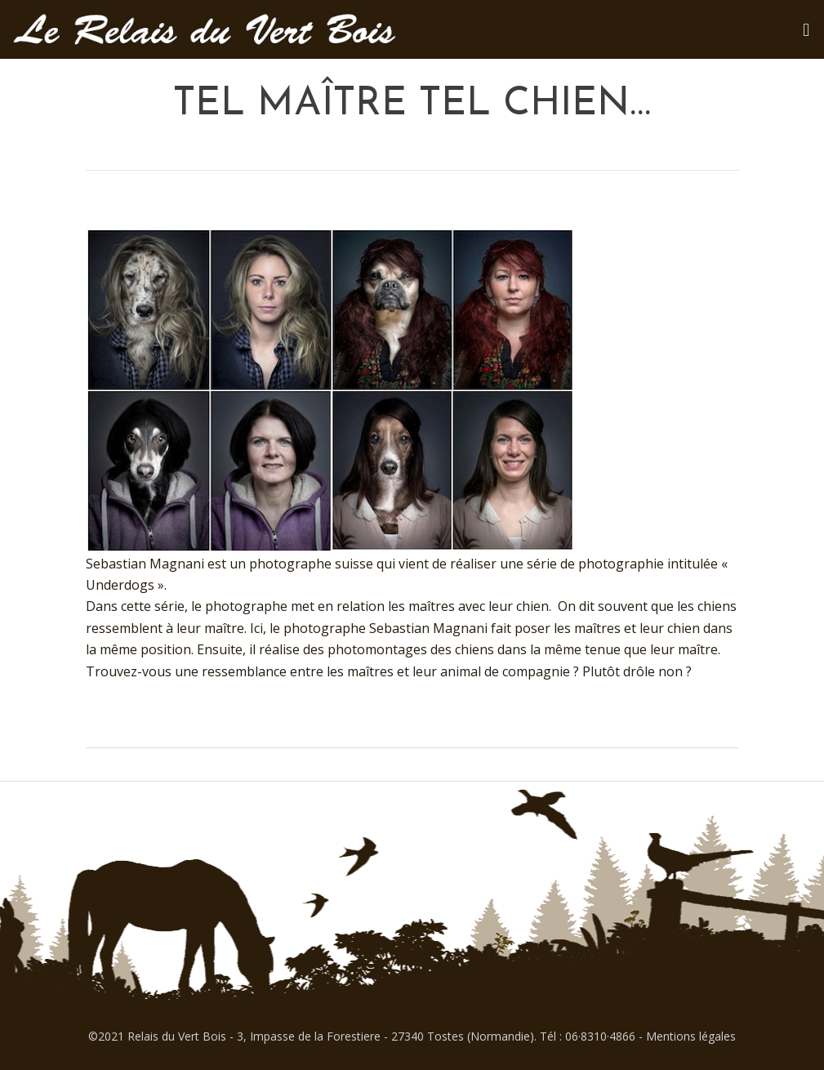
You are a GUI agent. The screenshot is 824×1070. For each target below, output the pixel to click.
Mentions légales (691, 1036)
